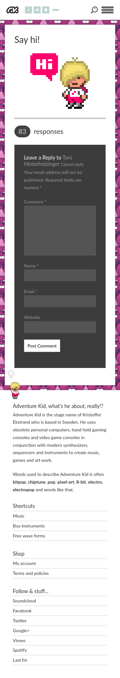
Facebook (22, 610)
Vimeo (19, 640)
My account (24, 563)
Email (31, 291)
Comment (35, 201)
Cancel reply (72, 164)
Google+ (21, 630)
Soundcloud (24, 600)
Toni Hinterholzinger (48, 160)
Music (19, 516)
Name (31, 265)
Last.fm (20, 660)
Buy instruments (29, 525)
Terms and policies (31, 573)
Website (32, 317)
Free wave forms (29, 535)
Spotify (20, 650)
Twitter (20, 620)
